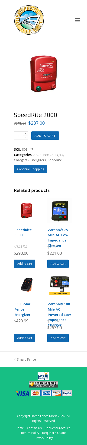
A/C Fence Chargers (48, 155)
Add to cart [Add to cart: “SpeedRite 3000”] (24, 263)
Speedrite (55, 160)
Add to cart (45, 136)
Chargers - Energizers (30, 160)
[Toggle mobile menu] (77, 19)
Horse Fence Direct (44, 416)
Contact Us (34, 428)
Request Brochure (57, 428)
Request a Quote (54, 433)
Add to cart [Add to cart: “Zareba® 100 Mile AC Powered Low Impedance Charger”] (58, 338)
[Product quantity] (18, 135)
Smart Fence (25, 359)
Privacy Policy (44, 438)
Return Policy (30, 433)
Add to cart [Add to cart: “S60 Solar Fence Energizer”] (24, 338)
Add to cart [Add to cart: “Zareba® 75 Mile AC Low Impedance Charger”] (58, 263)
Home (20, 428)
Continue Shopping (30, 169)
